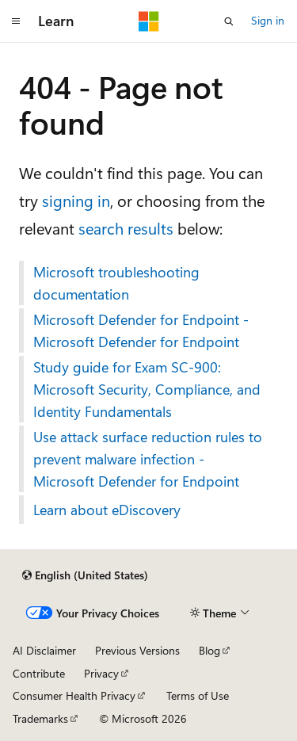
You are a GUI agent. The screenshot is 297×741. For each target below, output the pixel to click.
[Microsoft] (149, 21)
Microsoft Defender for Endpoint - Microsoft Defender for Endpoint (141, 330)
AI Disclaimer (44, 650)
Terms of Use (197, 695)
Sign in (267, 20)
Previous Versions (137, 650)
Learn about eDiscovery (107, 509)
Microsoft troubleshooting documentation (116, 283)
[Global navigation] (16, 21)
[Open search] (229, 21)
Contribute (39, 673)
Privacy (101, 673)
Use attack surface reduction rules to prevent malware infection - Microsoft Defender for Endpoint (147, 459)
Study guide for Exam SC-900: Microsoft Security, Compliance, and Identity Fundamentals (147, 389)
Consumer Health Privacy (74, 695)
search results (125, 228)
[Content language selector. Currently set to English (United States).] (85, 575)
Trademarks (40, 718)
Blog (209, 650)
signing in (76, 200)
